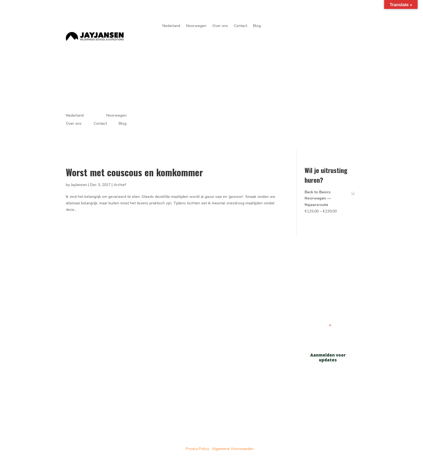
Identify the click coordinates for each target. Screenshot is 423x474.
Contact (240, 26)
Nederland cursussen (247, 282)
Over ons (220, 26)
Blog (257, 26)
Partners (153, 317)
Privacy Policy (197, 448)
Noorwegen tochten (246, 289)
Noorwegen (196, 26)
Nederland (171, 26)
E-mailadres (318, 326)
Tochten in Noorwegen (156, 300)
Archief (120, 184)
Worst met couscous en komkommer (134, 172)
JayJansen (79, 184)
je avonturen (336, 28)
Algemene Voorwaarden (233, 448)
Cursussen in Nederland (157, 286)
